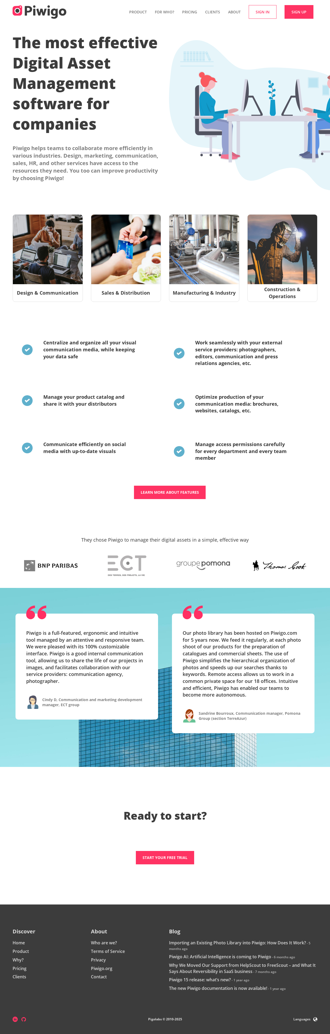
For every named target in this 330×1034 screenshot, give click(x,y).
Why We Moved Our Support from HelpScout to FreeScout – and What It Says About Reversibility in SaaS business (242, 968)
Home (19, 943)
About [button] (234, 11)
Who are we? (104, 943)
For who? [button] (164, 11)
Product (21, 951)
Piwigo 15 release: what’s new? (200, 980)
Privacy (98, 960)
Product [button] (138, 11)
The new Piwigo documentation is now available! (218, 988)
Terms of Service (108, 951)
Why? (18, 960)
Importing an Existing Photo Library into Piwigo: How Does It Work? (237, 943)
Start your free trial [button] (165, 857)
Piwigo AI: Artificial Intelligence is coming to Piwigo (220, 957)
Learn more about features (170, 492)
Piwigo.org (101, 968)
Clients (212, 11)
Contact (99, 977)
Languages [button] (305, 1019)
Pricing (189, 11)
